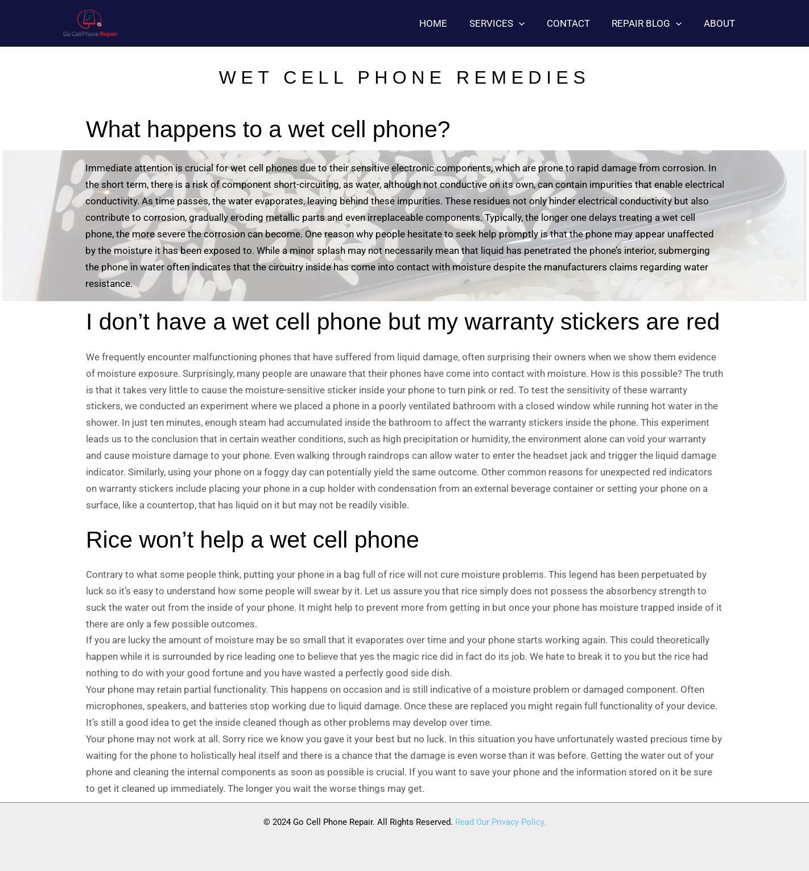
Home (445, 23)
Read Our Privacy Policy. (500, 822)
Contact (574, 23)
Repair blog (651, 23)
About (720, 23)
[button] (528, 23)
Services (506, 23)
